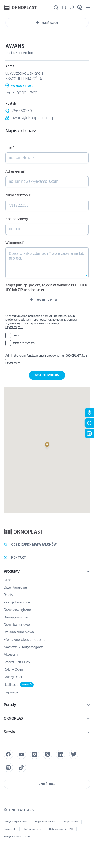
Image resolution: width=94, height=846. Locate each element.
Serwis (9, 731)
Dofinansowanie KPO (60, 829)
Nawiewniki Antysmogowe (23, 647)
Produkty (12, 571)
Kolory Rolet (13, 677)
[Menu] (87, 7)
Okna (7, 580)
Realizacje (19, 684)
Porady (10, 704)
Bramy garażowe (16, 617)
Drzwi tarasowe (15, 587)
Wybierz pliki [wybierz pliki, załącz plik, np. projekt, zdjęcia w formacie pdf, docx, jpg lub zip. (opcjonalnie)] (47, 300)
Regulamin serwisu (45, 821)
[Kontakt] (63, 7)
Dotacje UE (10, 829)
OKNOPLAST (14, 718)
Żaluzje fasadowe (17, 602)
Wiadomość (14, 243)
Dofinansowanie (32, 829)
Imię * (9, 148)
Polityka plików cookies (17, 836)
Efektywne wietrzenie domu (24, 640)
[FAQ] (79, 7)
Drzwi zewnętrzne (17, 610)
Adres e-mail (15, 171)
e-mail (16, 335)
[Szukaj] (56, 7)
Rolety (8, 595)
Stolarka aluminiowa (19, 632)
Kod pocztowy (17, 219)
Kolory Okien (13, 669)
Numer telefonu (18, 195)
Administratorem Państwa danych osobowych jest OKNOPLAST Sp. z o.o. (47, 359)
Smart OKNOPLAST (17, 662)
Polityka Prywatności (15, 821)
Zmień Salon (47, 22)
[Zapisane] (71, 7)
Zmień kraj (47, 784)
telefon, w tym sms (24, 343)
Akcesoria (11, 654)
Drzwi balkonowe (17, 625)
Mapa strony (71, 821)
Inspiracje (11, 692)
